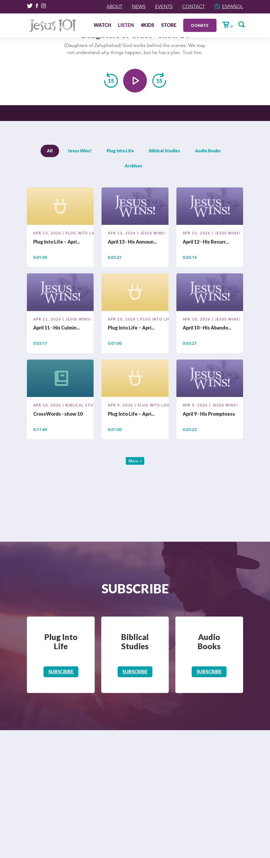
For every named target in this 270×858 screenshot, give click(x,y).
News (139, 6)
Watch (102, 25)
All (50, 150)
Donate (200, 25)
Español (232, 6)
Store (168, 25)
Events (164, 6)
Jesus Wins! (79, 150)
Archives (133, 165)
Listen (126, 25)
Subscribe (61, 672)
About (114, 6)
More (135, 460)
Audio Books (208, 150)
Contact (193, 6)
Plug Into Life (120, 150)
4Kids (147, 25)
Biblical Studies (164, 150)
